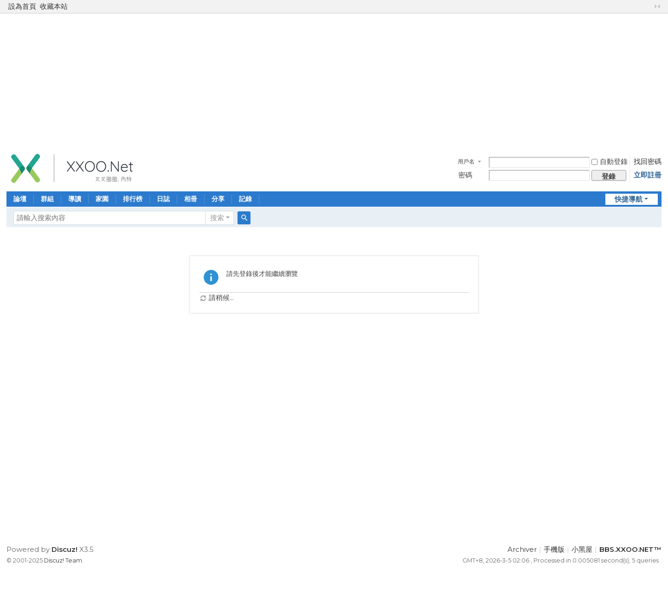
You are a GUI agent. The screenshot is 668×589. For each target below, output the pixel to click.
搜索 (217, 217)
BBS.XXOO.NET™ (630, 549)
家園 (102, 199)
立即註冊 (648, 174)
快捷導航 (628, 199)
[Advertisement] (334, 81)
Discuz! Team (63, 560)
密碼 (465, 174)
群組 (47, 199)
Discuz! (64, 549)
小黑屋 (582, 549)
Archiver (522, 549)
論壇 (19, 199)
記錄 (245, 199)
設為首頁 (22, 6)
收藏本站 (54, 6)
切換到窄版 (657, 6)
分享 (218, 199)
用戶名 (466, 161)
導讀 (74, 199)
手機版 (554, 549)
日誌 (163, 199)
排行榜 (132, 199)
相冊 (190, 199)
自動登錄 (609, 161)
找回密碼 (648, 161)
